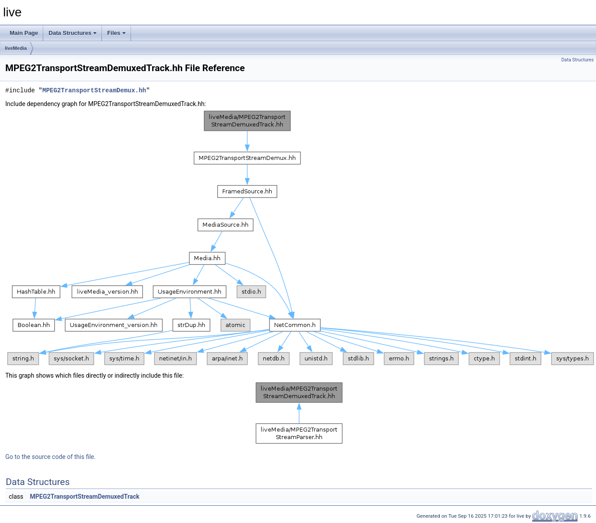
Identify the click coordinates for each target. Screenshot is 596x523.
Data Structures (73, 33)
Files (116, 33)
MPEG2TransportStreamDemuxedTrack (84, 496)
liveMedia (16, 48)
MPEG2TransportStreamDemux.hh (94, 90)
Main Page (24, 33)
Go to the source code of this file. (50, 456)
